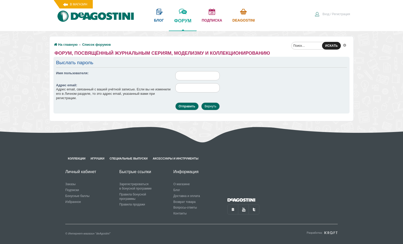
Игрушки (97, 158)
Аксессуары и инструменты (175, 158)
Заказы (70, 184)
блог (159, 20)
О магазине (181, 184)
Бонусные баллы (77, 196)
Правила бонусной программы (132, 197)
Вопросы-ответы (185, 207)
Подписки (72, 190)
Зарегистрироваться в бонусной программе (135, 186)
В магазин (78, 4)
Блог (176, 190)
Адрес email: (66, 85)
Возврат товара (184, 202)
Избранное (73, 202)
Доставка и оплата (186, 196)
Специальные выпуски (128, 158)
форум (182, 24)
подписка (212, 20)
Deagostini (243, 20)
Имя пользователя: (72, 73)
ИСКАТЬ (331, 46)
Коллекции (76, 158)
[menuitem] (332, 14)
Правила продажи (132, 204)
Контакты (180, 213)
